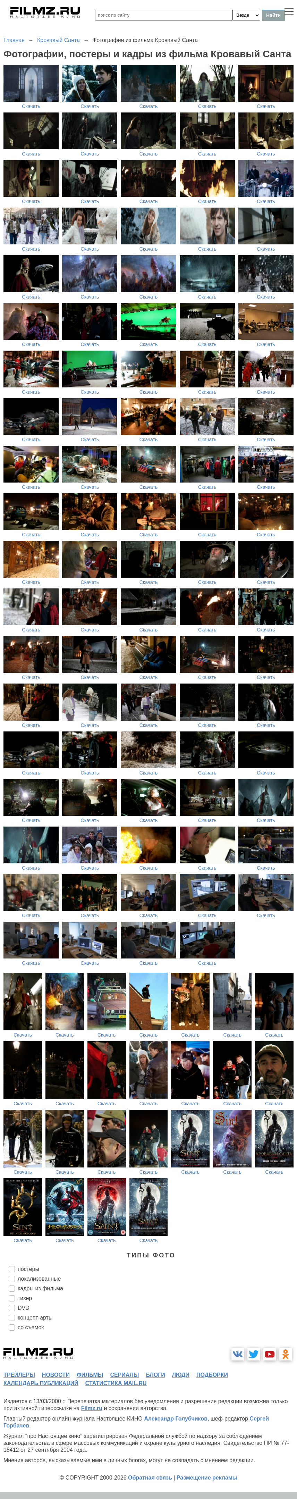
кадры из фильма (40, 1288)
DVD (23, 1308)
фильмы (90, 1375)
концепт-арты (35, 1318)
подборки (212, 1375)
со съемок (31, 1327)
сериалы (124, 1375)
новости (56, 1375)
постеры (28, 1269)
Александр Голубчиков (175, 1419)
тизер (25, 1298)
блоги (155, 1375)
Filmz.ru (91, 1408)
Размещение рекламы (207, 1478)
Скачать (31, 106)
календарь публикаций (40, 1383)
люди (180, 1375)
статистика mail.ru (116, 1383)
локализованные (39, 1279)
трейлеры (19, 1375)
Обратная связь (150, 1478)
